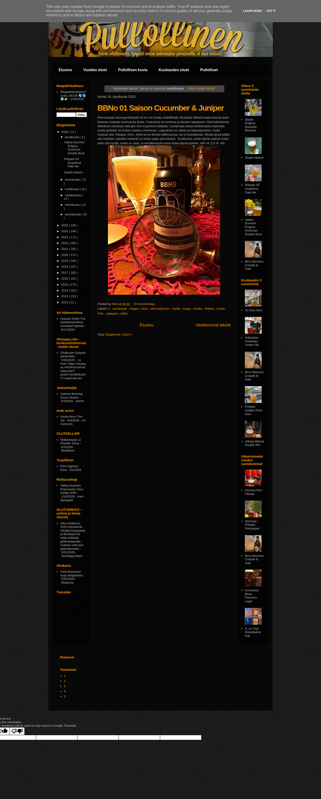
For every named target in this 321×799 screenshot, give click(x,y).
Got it (271, 11)
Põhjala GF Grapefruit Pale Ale (72, 162)
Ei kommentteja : (145, 304)
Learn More (252, 11)
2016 (65, 278)
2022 (65, 243)
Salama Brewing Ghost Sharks (71, 395)
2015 (65, 284)
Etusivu (65, 70)
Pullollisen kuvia (132, 70)
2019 (65, 261)
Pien (100, 313)
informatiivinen (160, 308)
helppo (135, 308)
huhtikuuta (72, 189)
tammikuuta (73, 214)
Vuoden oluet (95, 70)
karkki (176, 308)
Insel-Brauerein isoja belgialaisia (71, 573)
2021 (65, 249)
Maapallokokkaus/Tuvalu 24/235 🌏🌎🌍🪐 (73, 95)
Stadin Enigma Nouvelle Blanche (251, 125)
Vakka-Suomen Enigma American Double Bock (74, 147)
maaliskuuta (73, 195)
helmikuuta (72, 205)
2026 (65, 132)
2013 (65, 296)
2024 (65, 231)
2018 (65, 266)
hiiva (144, 308)
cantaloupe (120, 308)
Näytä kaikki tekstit (201, 88)
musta (221, 308)
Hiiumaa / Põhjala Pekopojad (252, 524)
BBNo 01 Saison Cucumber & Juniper (160, 107)
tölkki (124, 313)
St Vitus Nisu (253, 310)
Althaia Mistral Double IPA (254, 443)
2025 (65, 225)
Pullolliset (209, 70)
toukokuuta (73, 179)
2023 (65, 237)
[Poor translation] (17, 731)
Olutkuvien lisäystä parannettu (73, 354)
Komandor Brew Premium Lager (252, 596)
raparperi (112, 313)
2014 (65, 290)
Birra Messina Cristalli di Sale (254, 265)
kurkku (198, 308)
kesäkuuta (72, 137)
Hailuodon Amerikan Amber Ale (252, 341)
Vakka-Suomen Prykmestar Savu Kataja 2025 (71, 489)
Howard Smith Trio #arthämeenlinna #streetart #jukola (72, 322)
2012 (65, 302)
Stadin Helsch (73, 172)
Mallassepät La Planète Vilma (70, 441)
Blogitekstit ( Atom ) (119, 334)
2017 (65, 272)
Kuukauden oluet (174, 70)
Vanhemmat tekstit (213, 325)
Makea (210, 308)
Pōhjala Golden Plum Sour (253, 410)
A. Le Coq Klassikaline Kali (253, 632)
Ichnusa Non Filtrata (253, 492)
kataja (187, 308)
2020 (65, 255)
